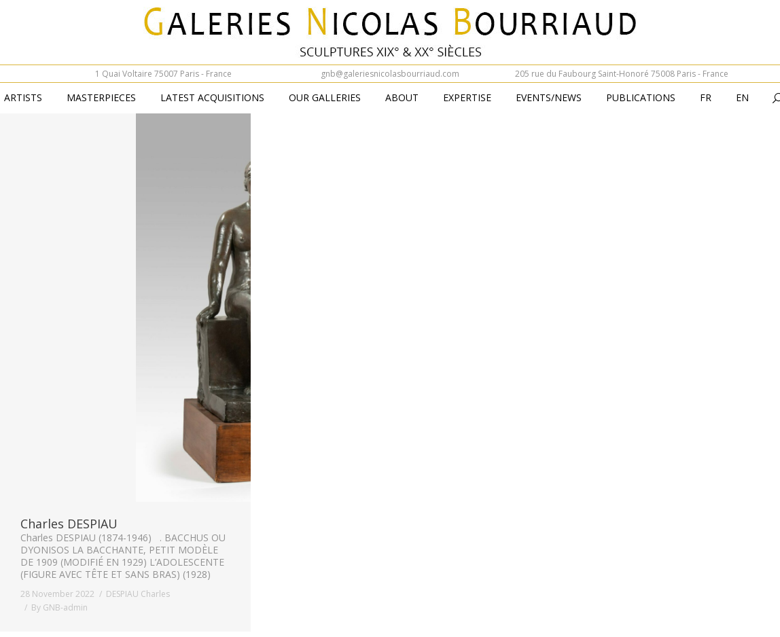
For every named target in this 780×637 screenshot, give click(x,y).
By (59, 607)
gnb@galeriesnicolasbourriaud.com (390, 73)
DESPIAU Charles (138, 594)
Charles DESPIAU (69, 523)
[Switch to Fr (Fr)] (705, 98)
